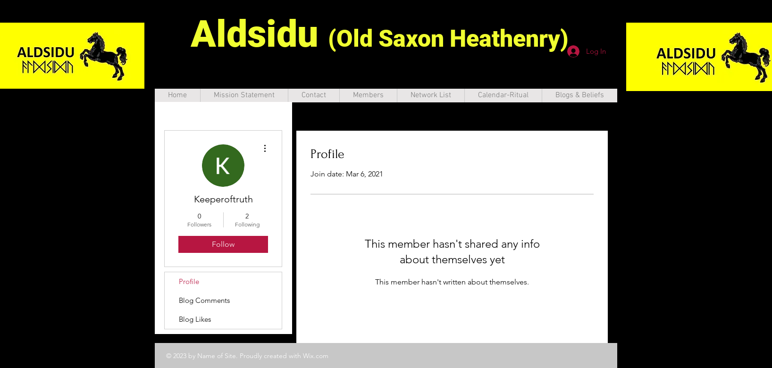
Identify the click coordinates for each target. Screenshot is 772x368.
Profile (189, 281)
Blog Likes (195, 319)
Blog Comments (204, 300)
